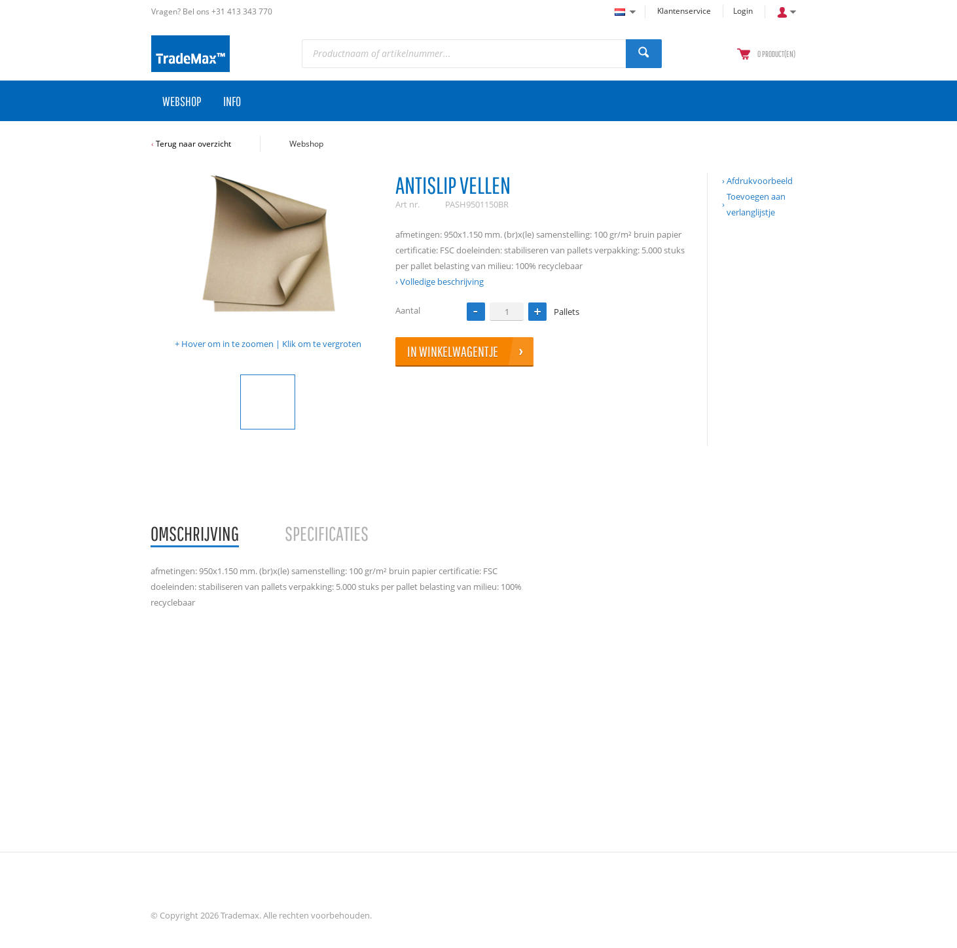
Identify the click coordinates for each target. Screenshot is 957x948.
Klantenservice (684, 10)
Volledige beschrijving (442, 281)
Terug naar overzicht (193, 143)
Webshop (306, 143)
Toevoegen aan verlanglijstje (756, 204)
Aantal (407, 310)
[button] (537, 311)
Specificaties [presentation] (327, 533)
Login (743, 10)
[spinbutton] (507, 311)
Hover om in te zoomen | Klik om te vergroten (271, 344)
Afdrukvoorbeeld (760, 181)
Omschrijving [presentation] (195, 533)
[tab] (195, 534)
